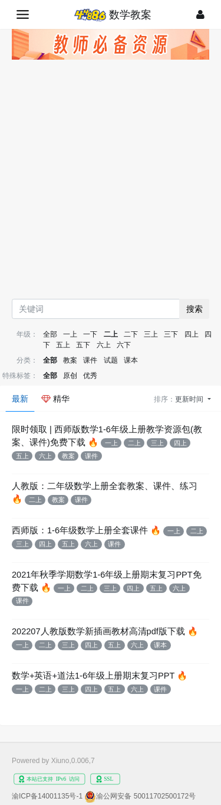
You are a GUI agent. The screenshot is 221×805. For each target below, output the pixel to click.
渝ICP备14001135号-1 (47, 796)
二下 (131, 334)
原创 (70, 375)
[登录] (200, 14)
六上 (104, 345)
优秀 (90, 375)
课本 (131, 360)
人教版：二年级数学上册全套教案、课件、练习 (104, 486)
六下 (124, 345)
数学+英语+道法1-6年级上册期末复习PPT (93, 675)
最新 (20, 398)
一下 (90, 334)
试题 (111, 360)
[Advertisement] (110, 182)
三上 (151, 334)
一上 (70, 334)
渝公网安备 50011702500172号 (146, 796)
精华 (55, 398)
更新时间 (190, 399)
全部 (50, 334)
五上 (63, 345)
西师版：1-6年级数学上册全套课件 (80, 530)
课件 (90, 360)
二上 (111, 334)
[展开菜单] (22, 14)
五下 (83, 345)
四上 (191, 334)
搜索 (194, 309)
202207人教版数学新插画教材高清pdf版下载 (98, 631)
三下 (171, 334)
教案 (70, 360)
